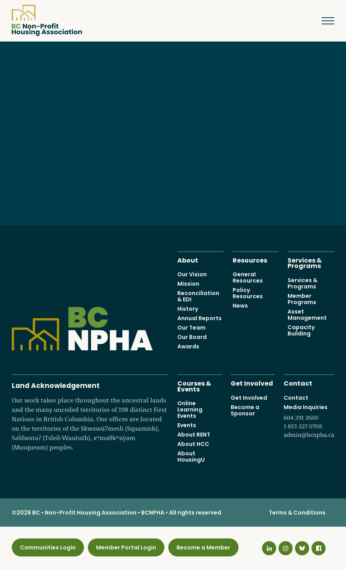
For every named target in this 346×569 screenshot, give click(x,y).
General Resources (248, 277)
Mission (188, 284)
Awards (188, 346)
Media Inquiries (309, 421)
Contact (298, 382)
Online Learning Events (189, 409)
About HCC (193, 444)
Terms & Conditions (297, 512)
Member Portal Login (126, 547)
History (187, 309)
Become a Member (203, 547)
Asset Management (307, 314)
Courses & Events (194, 385)
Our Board (192, 337)
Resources (250, 259)
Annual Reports (199, 318)
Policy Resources (248, 293)
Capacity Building (301, 330)
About (187, 259)
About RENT (193, 435)
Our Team (191, 328)
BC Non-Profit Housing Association (47, 20)
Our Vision (192, 274)
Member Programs (302, 299)
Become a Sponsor (245, 410)
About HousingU (191, 456)
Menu (322, 21)
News (240, 306)
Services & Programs (305, 262)
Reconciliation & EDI (198, 296)
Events (186, 425)
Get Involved (252, 382)
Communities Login (48, 547)
